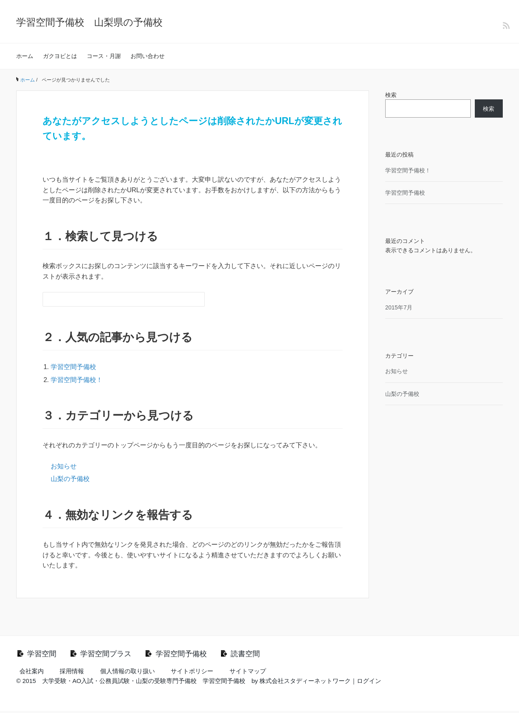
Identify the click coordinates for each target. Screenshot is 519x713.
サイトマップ (247, 673)
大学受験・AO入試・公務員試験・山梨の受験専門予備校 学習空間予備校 (144, 682)
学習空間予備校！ (77, 379)
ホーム (24, 56)
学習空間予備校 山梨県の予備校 (89, 22)
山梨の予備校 (70, 478)
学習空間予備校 (73, 366)
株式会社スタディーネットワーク (305, 682)
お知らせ (64, 466)
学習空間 (44, 654)
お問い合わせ (148, 56)
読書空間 (271, 654)
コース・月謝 (104, 56)
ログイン (369, 682)
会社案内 (31, 673)
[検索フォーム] (115, 299)
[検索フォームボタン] (197, 299)
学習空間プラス (115, 654)
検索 (391, 95)
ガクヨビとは (60, 56)
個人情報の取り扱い (127, 673)
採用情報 (72, 673)
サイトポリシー (192, 673)
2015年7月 (398, 307)
